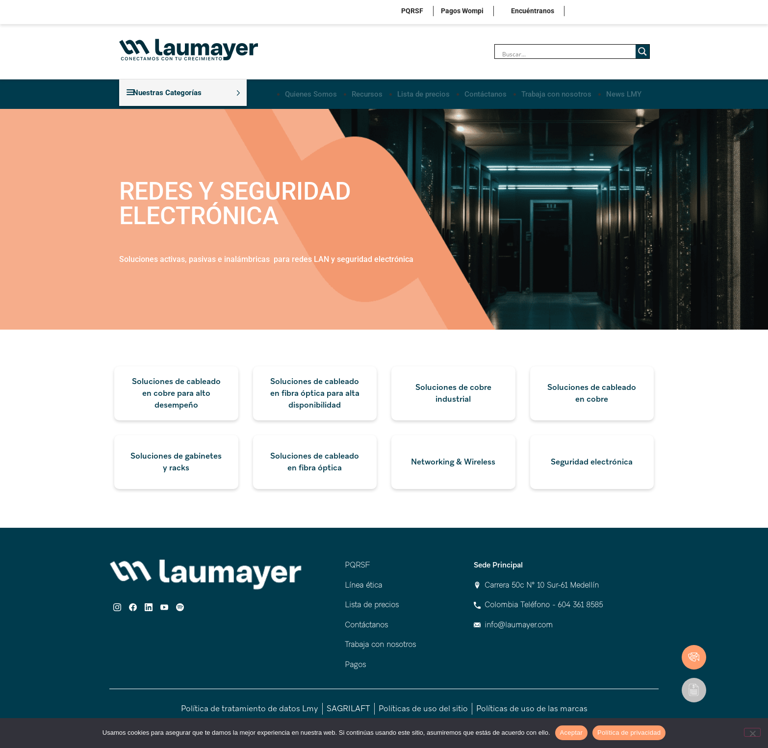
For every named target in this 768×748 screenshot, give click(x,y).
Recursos (367, 92)
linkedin (612, 12)
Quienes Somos (311, 92)
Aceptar (571, 732)
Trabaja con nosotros (556, 92)
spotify (643, 12)
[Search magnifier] (642, 51)
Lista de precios (423, 92)
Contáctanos (485, 92)
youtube (627, 12)
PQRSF (412, 11)
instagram (582, 12)
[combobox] (384, 256)
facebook (597, 12)
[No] (752, 732)
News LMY (623, 92)
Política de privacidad (629, 732)
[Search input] (567, 54)
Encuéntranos (532, 11)
